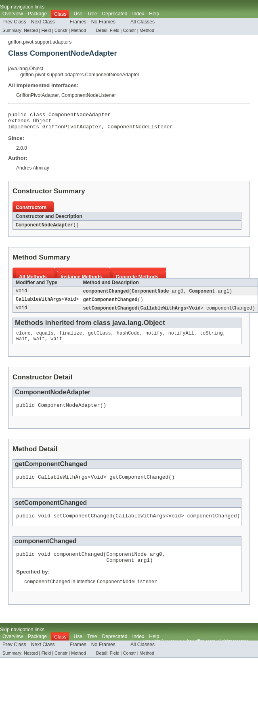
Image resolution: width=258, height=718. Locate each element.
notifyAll (181, 339)
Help (154, 14)
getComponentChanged (110, 304)
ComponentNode (150, 295)
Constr (61, 30)
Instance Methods (81, 281)
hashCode (128, 339)
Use (77, 14)
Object (42, 122)
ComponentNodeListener (88, 95)
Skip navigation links (22, 7)
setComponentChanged (110, 313)
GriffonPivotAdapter (37, 95)
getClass (99, 339)
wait (21, 345)
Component (202, 295)
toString (211, 339)
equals (45, 339)
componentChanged (106, 295)
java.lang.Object (25, 68)
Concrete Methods (137, 281)
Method (78, 30)
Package (37, 14)
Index (138, 14)
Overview (12, 14)
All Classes (142, 22)
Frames (78, 22)
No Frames (103, 22)
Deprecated (115, 14)
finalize (70, 339)
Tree (92, 14)
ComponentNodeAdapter (44, 229)
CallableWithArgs (39, 304)
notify (154, 339)
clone (23, 339)
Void (70, 304)
